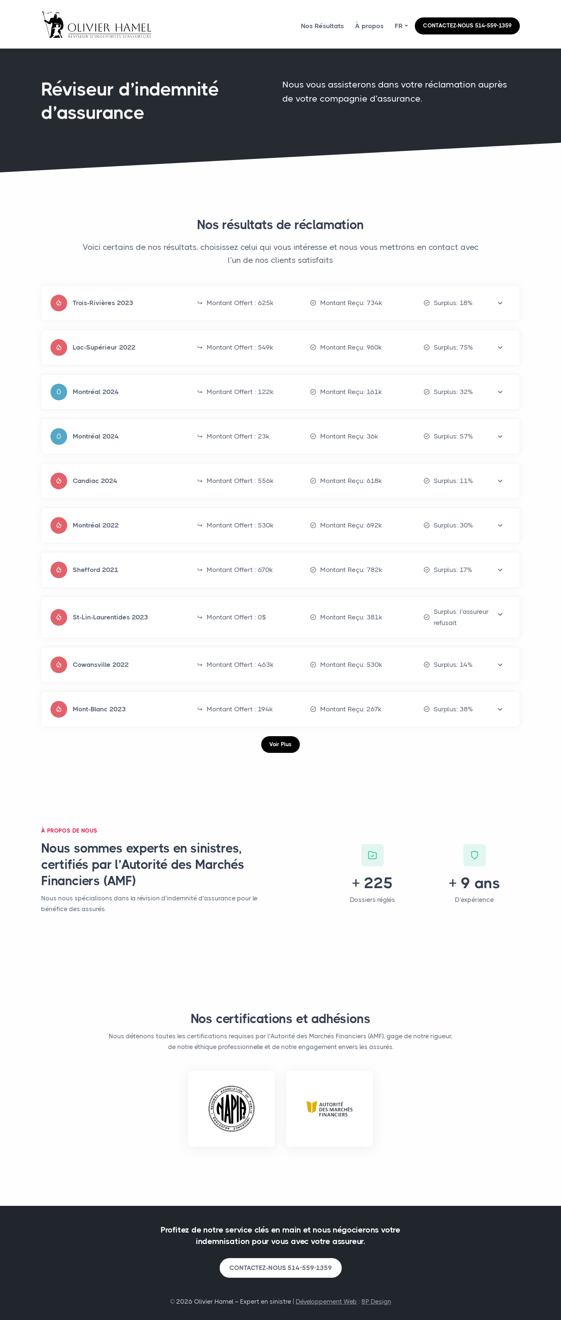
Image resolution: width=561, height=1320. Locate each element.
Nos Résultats (322, 26)
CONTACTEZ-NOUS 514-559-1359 (467, 25)
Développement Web (326, 1301)
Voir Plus (280, 744)
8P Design (376, 1301)
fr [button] (399, 26)
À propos (369, 26)
